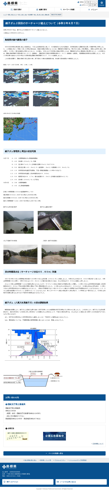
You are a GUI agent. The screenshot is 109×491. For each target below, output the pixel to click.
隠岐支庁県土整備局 (56, 14)
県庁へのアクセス (12, 482)
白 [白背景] (85, 2)
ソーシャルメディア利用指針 (78, 460)
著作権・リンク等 (45, 460)
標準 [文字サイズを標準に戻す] (95, 5)
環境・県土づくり (12, 14)
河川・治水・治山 (22, 14)
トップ (5, 14)
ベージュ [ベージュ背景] (93, 2)
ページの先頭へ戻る (55, 453)
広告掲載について (98, 443)
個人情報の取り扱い (30, 460)
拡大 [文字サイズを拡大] (90, 5)
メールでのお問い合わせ (68, 482)
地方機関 (30, 14)
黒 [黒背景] (88, 2)
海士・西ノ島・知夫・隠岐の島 (41, 14)
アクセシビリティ (60, 460)
